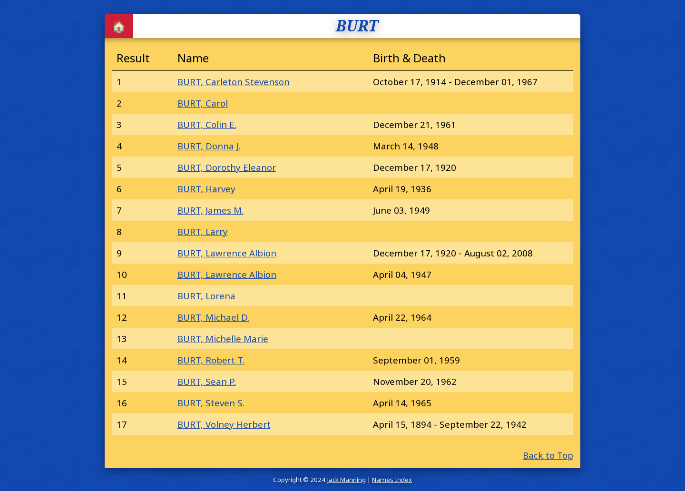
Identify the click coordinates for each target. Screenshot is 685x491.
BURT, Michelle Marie (222, 338)
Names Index (392, 479)
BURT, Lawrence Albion (226, 253)
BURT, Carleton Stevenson (233, 82)
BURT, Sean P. (206, 381)
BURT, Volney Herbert (224, 424)
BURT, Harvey (206, 189)
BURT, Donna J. (209, 146)
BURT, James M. (210, 210)
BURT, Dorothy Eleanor (226, 167)
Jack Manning (346, 479)
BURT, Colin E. (206, 124)
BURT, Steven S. (211, 403)
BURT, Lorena (206, 296)
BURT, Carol (202, 103)
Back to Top (548, 455)
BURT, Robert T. (211, 360)
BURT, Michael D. (213, 317)
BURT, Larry (202, 231)
